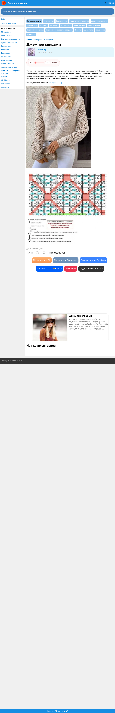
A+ (48, 63)
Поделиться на (49, 268)
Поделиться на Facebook (93, 260)
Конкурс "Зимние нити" (57, 711)
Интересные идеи (8, 28)
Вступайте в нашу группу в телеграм (19, 11)
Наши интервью (7, 64)
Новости (4, 77)
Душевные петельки (9, 43)
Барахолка (5, 53)
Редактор (42, 49)
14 (32, 253)
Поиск (110, 3)
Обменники (5, 84)
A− (31, 63)
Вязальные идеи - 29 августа (39, 40)
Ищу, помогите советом (10, 39)
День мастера (6, 60)
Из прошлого (6, 57)
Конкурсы (5, 87)
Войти (3, 19)
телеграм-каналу (55, 83)
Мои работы (6, 32)
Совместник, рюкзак (9, 67)
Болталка (5, 50)
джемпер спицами (34, 248)
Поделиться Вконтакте (65, 260)
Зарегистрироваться (9, 23)
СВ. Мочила (5, 80)
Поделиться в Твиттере (91, 268)
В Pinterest (70, 268)
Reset (54, 63)
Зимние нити (6, 46)
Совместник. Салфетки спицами (10, 72)
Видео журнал (6, 35)
